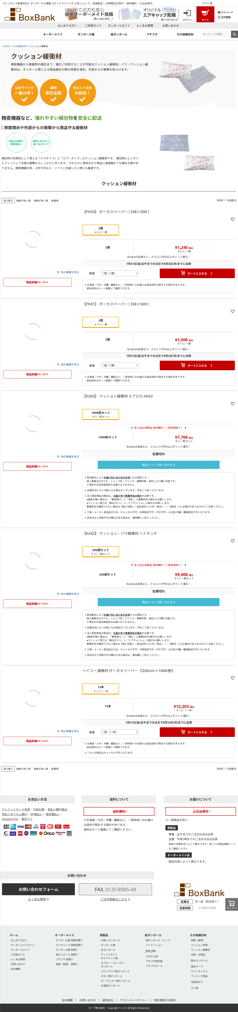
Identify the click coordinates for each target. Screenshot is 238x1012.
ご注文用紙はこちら (113, 899)
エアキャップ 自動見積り (69, 945)
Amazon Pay (10, 819)
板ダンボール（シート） (159, 940)
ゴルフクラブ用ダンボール (115, 971)
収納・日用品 (198, 954)
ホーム (14, 935)
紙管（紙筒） (198, 940)
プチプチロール (154, 965)
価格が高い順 (41, 200)
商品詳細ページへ (37, 282)
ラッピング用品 (199, 976)
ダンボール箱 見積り (67, 949)
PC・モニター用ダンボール (115, 980)
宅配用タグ (197, 982)
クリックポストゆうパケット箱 (109, 956)
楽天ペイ (27, 819)
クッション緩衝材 (200, 949)
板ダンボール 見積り (67, 954)
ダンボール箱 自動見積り (69, 940)
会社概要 (15, 968)
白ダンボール (108, 949)
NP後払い (36, 814)
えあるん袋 (152, 956)
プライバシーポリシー (134, 1000)
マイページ (225, 12)
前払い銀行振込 (57, 809)
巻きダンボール (199, 960)
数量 (92, 273)
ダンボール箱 (108, 945)
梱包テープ (197, 966)
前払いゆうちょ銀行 (14, 814)
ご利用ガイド (93, 25)
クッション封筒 (199, 945)
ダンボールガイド (119, 25)
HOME (6, 46)
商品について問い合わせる (158, 465)
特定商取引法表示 (165, 1000)
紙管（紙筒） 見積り (67, 964)
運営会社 (107, 1000)
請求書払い (53, 814)
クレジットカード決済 (16, 809)
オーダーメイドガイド (23, 945)
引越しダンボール (110, 940)
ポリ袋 (194, 988)
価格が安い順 (23, 200)
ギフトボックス (199, 971)
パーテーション (154, 945)
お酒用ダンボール (110, 985)
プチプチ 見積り (64, 959)
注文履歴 (224, 17)
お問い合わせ (170, 25)
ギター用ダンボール (111, 976)
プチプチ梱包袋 (154, 961)
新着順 (54, 200)
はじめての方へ (67, 25)
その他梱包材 (19, 46)
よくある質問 (144, 25)
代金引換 (38, 809)
